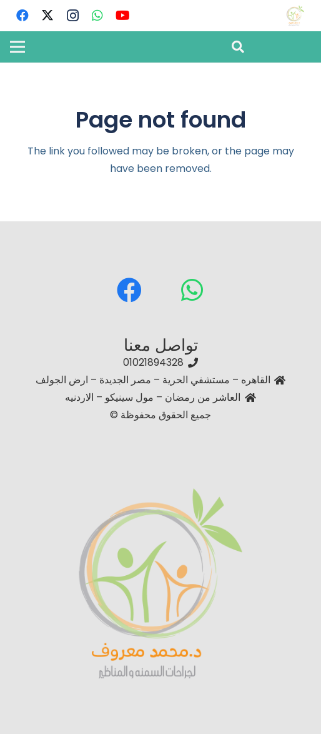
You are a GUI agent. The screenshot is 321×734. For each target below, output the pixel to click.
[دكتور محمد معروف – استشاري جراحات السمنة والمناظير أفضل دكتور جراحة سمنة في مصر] (295, 15)
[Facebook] (22, 15)
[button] (238, 47)
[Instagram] (72, 15)
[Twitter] (47, 15)
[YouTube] (122, 15)
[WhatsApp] (97, 15)
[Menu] (17, 47)
